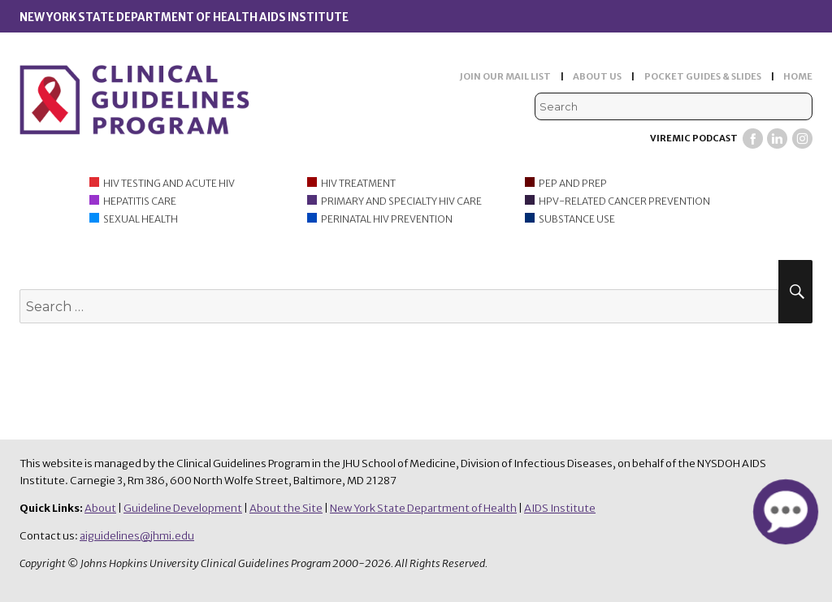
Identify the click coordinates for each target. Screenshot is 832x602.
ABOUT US (597, 76)
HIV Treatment (358, 183)
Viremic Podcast (694, 138)
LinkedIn (777, 138)
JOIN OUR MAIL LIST (505, 76)
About (100, 508)
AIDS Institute (560, 508)
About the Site (286, 508)
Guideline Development (183, 508)
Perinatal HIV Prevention (387, 219)
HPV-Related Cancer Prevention (624, 201)
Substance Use (577, 219)
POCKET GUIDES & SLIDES (702, 76)
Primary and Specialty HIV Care (401, 201)
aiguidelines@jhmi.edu (137, 536)
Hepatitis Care (139, 201)
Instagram (802, 138)
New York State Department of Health (423, 508)
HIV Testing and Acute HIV (169, 183)
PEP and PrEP (573, 183)
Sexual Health (140, 219)
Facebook (753, 138)
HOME (797, 76)
